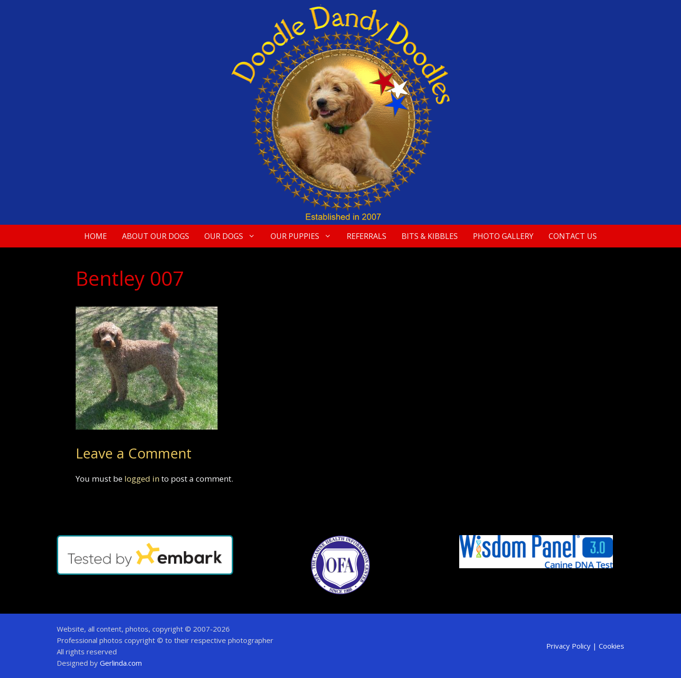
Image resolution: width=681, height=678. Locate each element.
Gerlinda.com (121, 663)
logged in (141, 478)
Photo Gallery (503, 236)
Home (95, 236)
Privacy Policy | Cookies (585, 646)
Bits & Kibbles (430, 236)
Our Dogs (233, 236)
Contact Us (573, 236)
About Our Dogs (155, 236)
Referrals (366, 236)
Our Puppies (305, 236)
